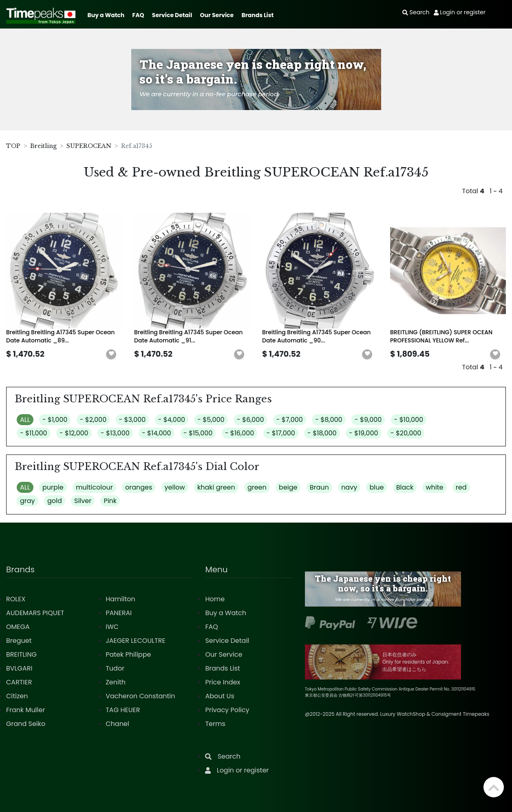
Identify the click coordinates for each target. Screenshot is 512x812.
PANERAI (119, 613)
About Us (219, 696)
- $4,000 (171, 419)
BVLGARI (19, 668)
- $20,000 (406, 433)
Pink (110, 500)
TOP (13, 146)
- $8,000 (328, 419)
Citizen (17, 696)
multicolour (94, 487)
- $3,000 (132, 419)
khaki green (216, 487)
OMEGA (18, 626)
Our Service (217, 15)
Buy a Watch (105, 15)
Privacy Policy (227, 710)
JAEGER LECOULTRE (135, 640)
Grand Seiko (25, 723)
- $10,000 (409, 419)
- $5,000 (210, 419)
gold (54, 500)
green (257, 487)
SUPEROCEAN (88, 146)
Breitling (43, 146)
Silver (82, 500)
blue (376, 487)
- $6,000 (250, 419)
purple (53, 487)
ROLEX (15, 599)
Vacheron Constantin (140, 696)
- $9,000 (368, 419)
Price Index (222, 682)
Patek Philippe (128, 654)
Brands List (257, 15)
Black (405, 487)
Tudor (115, 668)
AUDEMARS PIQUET (35, 613)
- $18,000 (322, 433)
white (434, 487)
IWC (112, 626)
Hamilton (120, 599)
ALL (25, 419)
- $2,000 (93, 419)
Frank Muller (25, 710)
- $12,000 (74, 433)
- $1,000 (54, 419)
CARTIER (19, 682)
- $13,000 (115, 433)
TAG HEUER (123, 710)
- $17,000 (281, 433)
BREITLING (21, 654)
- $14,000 (156, 433)
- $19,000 (363, 433)
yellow (175, 487)
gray (27, 500)
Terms (215, 723)
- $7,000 (289, 419)
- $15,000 (198, 433)
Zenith (116, 682)
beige (288, 487)
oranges (138, 487)
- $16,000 (239, 433)
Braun (319, 487)
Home (215, 599)
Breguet (19, 640)
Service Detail (172, 15)
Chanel (117, 723)
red (461, 487)
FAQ (138, 15)
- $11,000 (33, 433)
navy (349, 487)
